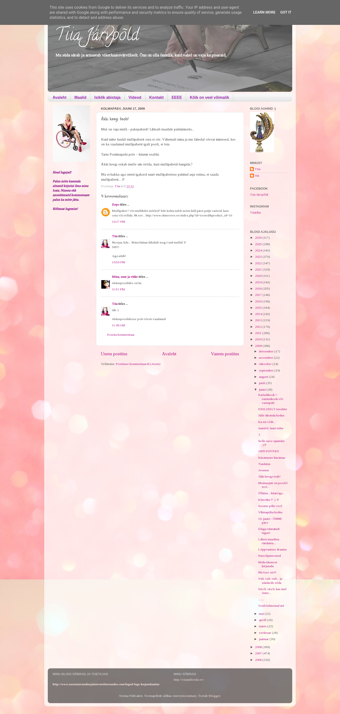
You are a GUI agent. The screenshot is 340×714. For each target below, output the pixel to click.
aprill (263, 620)
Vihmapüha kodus (270, 512)
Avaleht (59, 97)
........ (261, 599)
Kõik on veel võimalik (209, 97)
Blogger (214, 696)
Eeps (115, 204)
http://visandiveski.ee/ (189, 679)
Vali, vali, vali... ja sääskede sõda (270, 580)
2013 (259, 320)
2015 (259, 307)
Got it (285, 12)
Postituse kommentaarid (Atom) (138, 364)
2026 (259, 237)
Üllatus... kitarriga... (271, 493)
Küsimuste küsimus (271, 457)
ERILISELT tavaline (272, 409)
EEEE (177, 97)
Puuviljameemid (269, 555)
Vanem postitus (225, 353)
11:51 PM (118, 289)
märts (263, 626)
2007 (259, 653)
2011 (258, 333)
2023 (259, 256)
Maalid (80, 97)
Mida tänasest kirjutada (267, 564)
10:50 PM (118, 262)
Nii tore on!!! (267, 572)
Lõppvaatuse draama (272, 549)
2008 (259, 647)
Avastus (263, 470)
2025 (259, 244)
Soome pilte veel (270, 506)
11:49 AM (118, 325)
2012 (259, 326)
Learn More (264, 12)
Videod (135, 97)
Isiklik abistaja (107, 97)
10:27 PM (118, 221)
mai (262, 613)
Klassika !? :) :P (268, 499)
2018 (259, 288)
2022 (259, 263)
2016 (259, 301)
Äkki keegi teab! (269, 476)
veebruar (265, 633)
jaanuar (264, 639)
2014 (259, 314)
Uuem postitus (114, 353)
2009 (259, 346)
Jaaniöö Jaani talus (271, 428)
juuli (262, 383)
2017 (259, 295)
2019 (259, 282)
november (266, 357)
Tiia (115, 236)
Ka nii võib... (267, 422)
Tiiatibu (255, 212)
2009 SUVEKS (268, 451)
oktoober (265, 364)
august (264, 376)
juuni (263, 389)
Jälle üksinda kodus (271, 415)
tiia (257, 175)
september (266, 370)
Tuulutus (264, 464)
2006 (259, 660)
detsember (266, 351)
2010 (259, 339)
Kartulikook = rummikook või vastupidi (270, 398)
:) (259, 434)
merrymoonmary (185, 696)
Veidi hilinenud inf (271, 605)
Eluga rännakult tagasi (269, 531)
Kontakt (156, 97)
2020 (259, 276)
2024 (259, 250)
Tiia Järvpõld (97, 36)
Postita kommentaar (121, 334)
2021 (259, 269)
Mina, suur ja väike (125, 276)
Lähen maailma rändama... (268, 541)
